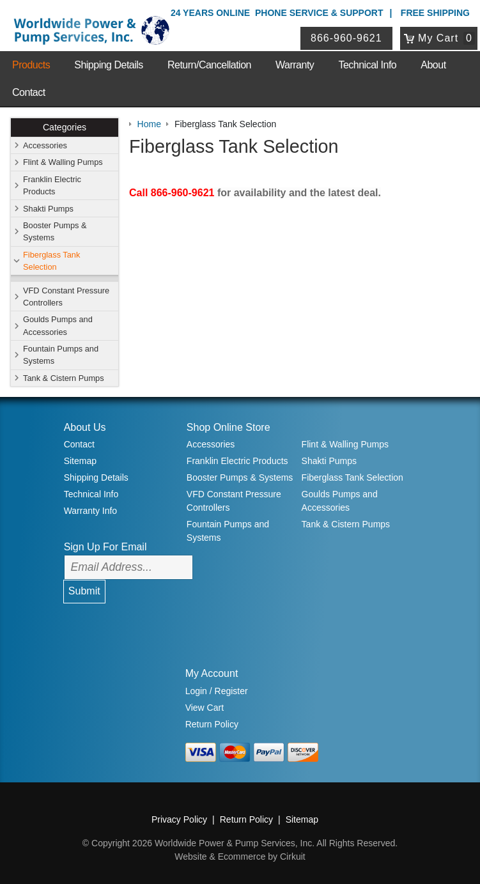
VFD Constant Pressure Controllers (66, 296)
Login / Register (216, 691)
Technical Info (367, 64)
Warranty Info (91, 511)
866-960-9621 (346, 38)
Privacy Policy (179, 819)
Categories (64, 127)
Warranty (294, 64)
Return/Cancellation (209, 64)
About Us (85, 427)
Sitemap (80, 461)
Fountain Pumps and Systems (60, 355)
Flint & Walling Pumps (63, 162)
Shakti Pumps (48, 208)
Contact (28, 92)
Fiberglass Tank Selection (51, 261)
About (433, 64)
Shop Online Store (228, 427)
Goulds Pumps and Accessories (58, 325)
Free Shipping (435, 13)
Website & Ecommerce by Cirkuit (239, 856)
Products (31, 64)
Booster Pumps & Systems (55, 231)
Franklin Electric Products (52, 185)
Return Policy (211, 724)
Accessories (45, 145)
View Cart (204, 707)
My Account (211, 673)
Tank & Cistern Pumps (63, 378)
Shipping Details (108, 64)
